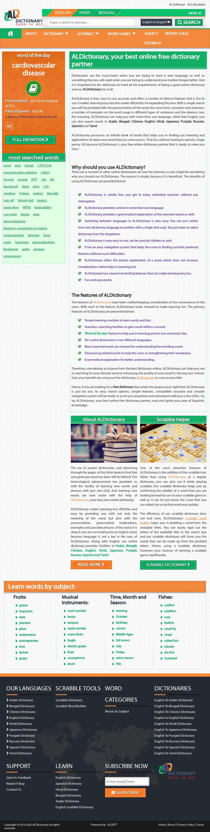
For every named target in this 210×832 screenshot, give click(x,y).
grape (23, 658)
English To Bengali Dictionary (174, 706)
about (31, 34)
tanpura (72, 623)
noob (7, 242)
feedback (152, 43)
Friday (120, 652)
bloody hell (25, 200)
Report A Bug (15, 783)
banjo (71, 617)
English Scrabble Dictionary (74, 807)
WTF (34, 179)
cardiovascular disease (33, 69)
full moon (122, 640)
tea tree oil (10, 186)
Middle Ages (124, 634)
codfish (169, 605)
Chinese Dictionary (22, 712)
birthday (122, 623)
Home (162, 824)
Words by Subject (117, 711)
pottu (26, 249)
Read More (91, 564)
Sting (25, 186)
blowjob (33, 235)
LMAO (45, 172)
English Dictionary (21, 718)
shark (168, 635)
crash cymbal (76, 611)
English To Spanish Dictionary (174, 747)
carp (167, 617)
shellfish (170, 611)
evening (121, 611)
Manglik (52, 193)
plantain (25, 623)
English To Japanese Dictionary (175, 730)
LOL (46, 186)
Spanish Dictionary (22, 747)
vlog (18, 165)
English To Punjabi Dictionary (174, 736)
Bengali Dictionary (22, 706)
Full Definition (31, 140)
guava (23, 605)
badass (42, 200)
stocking (9, 193)
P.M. (118, 664)
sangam (39, 249)
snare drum (75, 634)
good (7, 165)
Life (43, 179)
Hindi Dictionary (20, 724)
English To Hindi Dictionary (173, 724)
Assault (8, 179)
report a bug (176, 34)
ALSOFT (112, 824)
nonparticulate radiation (20, 172)
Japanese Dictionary (23, 730)
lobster (169, 647)
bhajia (25, 214)
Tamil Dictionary (20, 753)
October (121, 617)
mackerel (170, 658)
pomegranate (28, 641)
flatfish (169, 623)
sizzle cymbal (76, 628)
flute (70, 652)
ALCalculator (196, 4)
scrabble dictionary (168, 565)
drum (71, 664)
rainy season (124, 658)
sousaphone (76, 658)
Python (24, 193)
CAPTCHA (44, 165)
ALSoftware (177, 4)
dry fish (169, 652)
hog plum (26, 611)
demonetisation (43, 242)
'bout (46, 235)
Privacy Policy (185, 824)
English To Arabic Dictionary (173, 700)
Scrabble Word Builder (71, 706)
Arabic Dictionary (21, 700)
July (118, 646)
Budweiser (10, 249)
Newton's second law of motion (25, 228)
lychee (23, 652)
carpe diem (11, 207)
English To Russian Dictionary (174, 741)
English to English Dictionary (174, 718)
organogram (12, 256)
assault (22, 179)
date (22, 617)
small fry (170, 629)
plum (22, 629)
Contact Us (14, 789)
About (172, 824)
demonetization (14, 221)
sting (36, 186)
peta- (36, 214)
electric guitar (76, 646)
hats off (8, 200)
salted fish (171, 641)
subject (151, 34)
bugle (71, 640)
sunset (120, 628)
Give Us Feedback (18, 778)
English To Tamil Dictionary (173, 753)
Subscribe (125, 792)
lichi (22, 647)
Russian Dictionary (22, 741)
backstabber (42, 207)
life (52, 179)
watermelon (27, 635)
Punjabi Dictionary (22, 736)
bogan (29, 165)
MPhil (27, 207)
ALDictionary (146, 378)
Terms (200, 824)
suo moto (10, 214)
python (38, 193)
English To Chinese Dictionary (174, 712)
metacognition (13, 235)
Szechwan (22, 242)
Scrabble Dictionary (69, 700)
